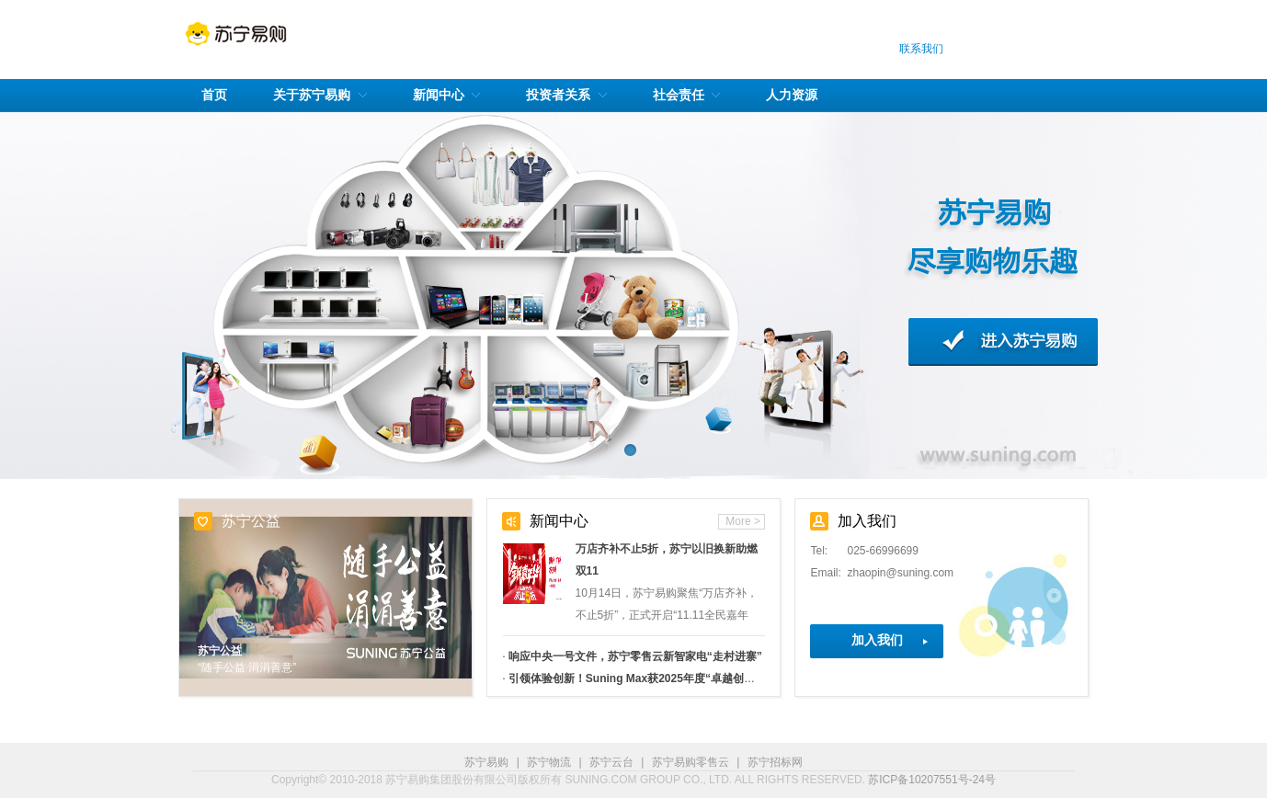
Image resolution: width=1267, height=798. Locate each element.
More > (742, 521)
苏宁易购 (486, 762)
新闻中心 (559, 521)
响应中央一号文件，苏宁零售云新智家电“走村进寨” (635, 656)
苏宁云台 (611, 762)
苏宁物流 (549, 762)
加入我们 (877, 640)
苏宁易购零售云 (690, 762)
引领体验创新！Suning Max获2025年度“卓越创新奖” (639, 678)
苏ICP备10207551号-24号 (932, 779)
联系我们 (921, 48)
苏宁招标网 (775, 762)
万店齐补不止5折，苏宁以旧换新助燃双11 (667, 559)
